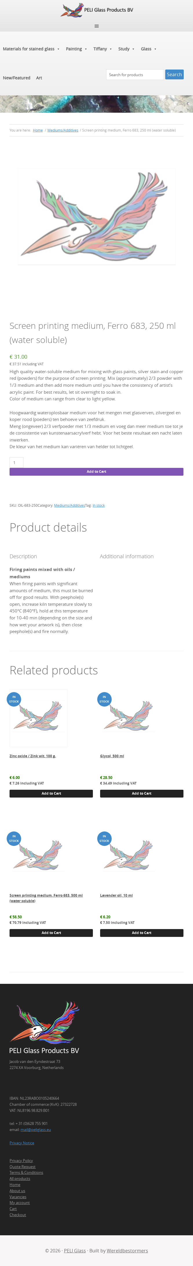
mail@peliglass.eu (36, 1129)
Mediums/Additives (62, 130)
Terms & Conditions (26, 1172)
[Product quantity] (16, 462)
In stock (99, 505)
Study (126, 48)
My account (20, 1202)
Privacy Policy (21, 1160)
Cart (13, 1208)
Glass (149, 48)
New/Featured (16, 78)
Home (15, 1184)
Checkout (18, 1214)
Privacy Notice (22, 1142)
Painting (77, 48)
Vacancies (18, 1196)
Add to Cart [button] (51, 793)
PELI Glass (75, 1250)
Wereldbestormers (127, 1250)
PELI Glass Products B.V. (96, 10)
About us (17, 1190)
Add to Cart (96, 471)
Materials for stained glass (31, 48)
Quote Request (23, 1166)
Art (39, 78)
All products (20, 1178)
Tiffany (103, 48)
